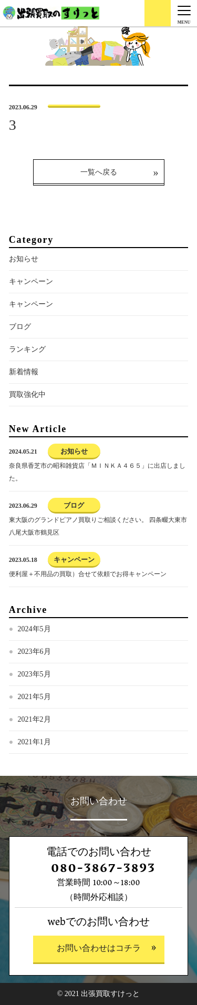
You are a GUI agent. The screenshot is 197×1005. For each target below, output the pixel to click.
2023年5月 (34, 674)
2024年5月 (34, 629)
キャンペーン (31, 281)
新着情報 (23, 372)
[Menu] (184, 13)
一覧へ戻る (98, 172)
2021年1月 (34, 742)
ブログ (20, 327)
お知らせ (23, 259)
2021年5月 (34, 697)
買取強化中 (27, 394)
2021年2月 (34, 719)
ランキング (27, 349)
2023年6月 (34, 651)
